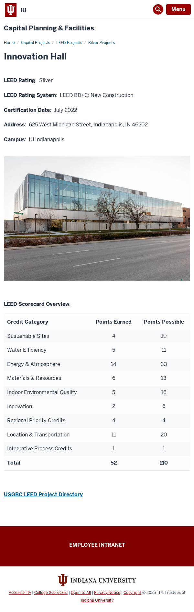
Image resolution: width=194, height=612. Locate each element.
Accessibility (20, 592)
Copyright (132, 592)
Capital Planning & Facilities (49, 28)
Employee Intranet (97, 545)
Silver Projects (101, 42)
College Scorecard (51, 592)
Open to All (81, 592)
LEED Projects (69, 42)
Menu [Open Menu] (178, 9)
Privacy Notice (107, 592)
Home (9, 42)
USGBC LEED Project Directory (43, 494)
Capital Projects (35, 42)
